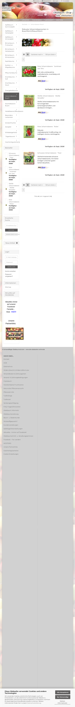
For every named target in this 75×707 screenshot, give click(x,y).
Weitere (59, 20)
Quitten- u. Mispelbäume (10, 66)
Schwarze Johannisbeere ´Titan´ (49, 153)
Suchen (16, 20)
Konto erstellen (10, 271)
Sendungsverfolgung (11, 403)
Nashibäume (9, 61)
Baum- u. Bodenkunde (12, 418)
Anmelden (11, 267)
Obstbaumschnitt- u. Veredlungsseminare (18, 436)
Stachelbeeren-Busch (10, 105)
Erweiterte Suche (12, 234)
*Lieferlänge (8, 396)
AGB (5, 363)
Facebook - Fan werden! (12, 439)
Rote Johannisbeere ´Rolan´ (48, 126)
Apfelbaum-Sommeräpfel (10, 26)
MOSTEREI (7, 443)
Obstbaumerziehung (11, 414)
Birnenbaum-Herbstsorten (10, 50)
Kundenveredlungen (11, 425)
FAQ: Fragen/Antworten (12, 407)
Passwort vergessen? (9, 275)
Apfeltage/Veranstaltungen (13, 429)
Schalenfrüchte (10, 123)
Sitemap (8, 287)
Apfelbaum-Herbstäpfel (9, 32)
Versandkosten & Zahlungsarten (15, 374)
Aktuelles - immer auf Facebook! (15, 432)
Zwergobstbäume (11, 90)
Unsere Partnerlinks (11, 447)
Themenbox (37, 20)
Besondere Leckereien (9, 116)
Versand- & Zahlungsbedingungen (16, 377)
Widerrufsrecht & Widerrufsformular (16, 370)
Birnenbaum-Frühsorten (10, 44)
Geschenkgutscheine (12, 142)
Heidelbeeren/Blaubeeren (12, 111)
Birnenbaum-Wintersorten (10, 56)
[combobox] (37, 54)
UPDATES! (25, 20)
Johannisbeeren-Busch (11, 97)
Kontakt (6, 359)
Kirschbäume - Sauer (10, 84)
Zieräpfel (8, 127)
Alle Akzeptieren (63, 692)
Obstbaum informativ (11, 410)
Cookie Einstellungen (11, 454)
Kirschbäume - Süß (10, 78)
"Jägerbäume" (10, 136)
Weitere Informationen (62, 702)
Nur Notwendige (62, 697)
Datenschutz (8, 366)
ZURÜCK (7, 20)
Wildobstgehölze (11, 132)
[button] (24, 54)
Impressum (8, 381)
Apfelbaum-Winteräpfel (9, 38)
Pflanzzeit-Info (9, 392)
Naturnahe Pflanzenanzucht (14, 388)
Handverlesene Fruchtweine (13, 385)
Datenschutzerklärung (34, 703)
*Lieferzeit (48, 20)
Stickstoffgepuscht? (10, 421)
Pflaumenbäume (11, 73)
